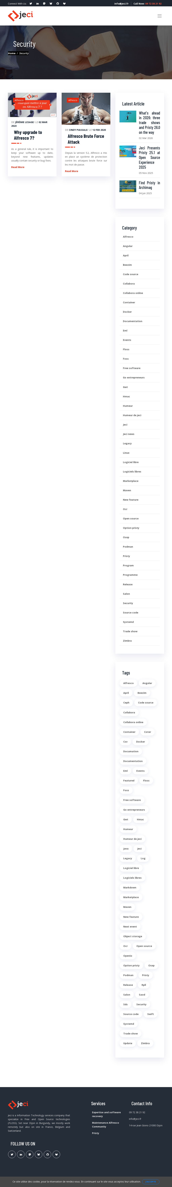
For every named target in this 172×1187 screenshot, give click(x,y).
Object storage (132, 936)
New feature (130, 499)
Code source (130, 274)
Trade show (130, 631)
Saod (142, 994)
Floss (126, 349)
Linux (126, 452)
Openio (127, 955)
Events (127, 340)
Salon (126, 593)
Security (128, 603)
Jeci (125, 424)
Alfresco (128, 236)
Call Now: (147, 3)
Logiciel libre (131, 462)
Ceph (126, 702)
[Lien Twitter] (12, 1154)
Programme (130, 574)
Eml (125, 330)
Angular (128, 246)
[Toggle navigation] (159, 16)
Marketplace (130, 481)
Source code (130, 612)
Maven (127, 490)
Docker (127, 311)
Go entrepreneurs (134, 377)
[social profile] (30, 3)
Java (125, 848)
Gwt (125, 387)
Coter (147, 731)
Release (128, 584)
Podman (128, 546)
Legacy (127, 443)
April (125, 255)
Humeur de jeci (132, 415)
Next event (130, 926)
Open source (131, 518)
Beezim (127, 264)
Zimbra (127, 640)
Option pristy (131, 527)
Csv (125, 741)
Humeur (128, 405)
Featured (128, 780)
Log (143, 858)
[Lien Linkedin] (21, 1154)
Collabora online (133, 293)
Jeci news (128, 434)
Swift (150, 1014)
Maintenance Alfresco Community (105, 1124)
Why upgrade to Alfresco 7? (28, 135)
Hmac (126, 396)
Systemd (128, 622)
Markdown (129, 887)
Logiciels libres (132, 471)
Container (129, 302)
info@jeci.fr (121, 3)
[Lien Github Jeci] (47, 1154)
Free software (131, 368)
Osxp (126, 537)
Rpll (144, 984)
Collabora (129, 283)
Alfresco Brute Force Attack (86, 139)
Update (127, 1043)
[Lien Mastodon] (29, 1154)
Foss (126, 358)
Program (128, 565)
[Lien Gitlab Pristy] (56, 1154)
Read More (17, 167)
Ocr (125, 509)
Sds (125, 1004)
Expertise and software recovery (106, 1114)
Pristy (126, 556)
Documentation (132, 321)
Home (11, 53)
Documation (130, 751)
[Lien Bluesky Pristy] (38, 1154)
